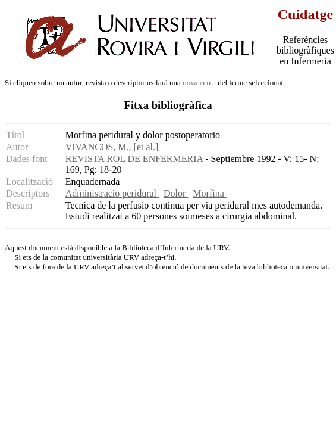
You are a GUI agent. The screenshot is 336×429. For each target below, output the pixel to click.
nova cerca (199, 82)
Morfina (209, 193)
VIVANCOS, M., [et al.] (112, 147)
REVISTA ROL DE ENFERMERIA (134, 159)
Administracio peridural (112, 193)
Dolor (176, 193)
